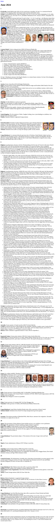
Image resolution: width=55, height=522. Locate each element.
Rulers (2, 1)
